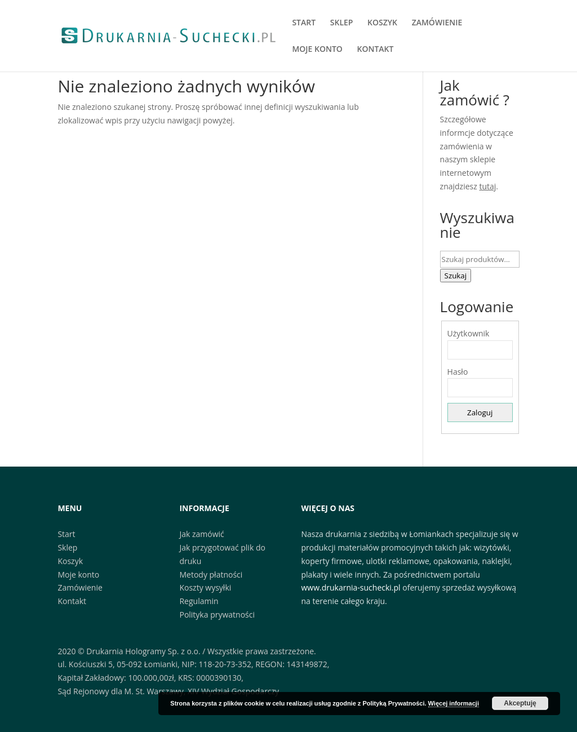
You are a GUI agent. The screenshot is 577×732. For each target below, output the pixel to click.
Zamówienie (79, 587)
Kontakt (71, 601)
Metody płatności (210, 574)
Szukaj (456, 275)
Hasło (457, 371)
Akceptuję (520, 703)
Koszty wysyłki (205, 587)
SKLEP (341, 23)
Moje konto (78, 574)
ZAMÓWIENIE (437, 23)
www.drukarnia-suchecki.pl (351, 587)
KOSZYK (382, 23)
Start (66, 534)
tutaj (487, 186)
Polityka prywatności (217, 614)
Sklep (67, 547)
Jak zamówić (201, 534)
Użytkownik (468, 333)
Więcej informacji (453, 703)
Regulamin (198, 601)
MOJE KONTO (317, 49)
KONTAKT (375, 49)
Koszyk (70, 561)
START (304, 23)
